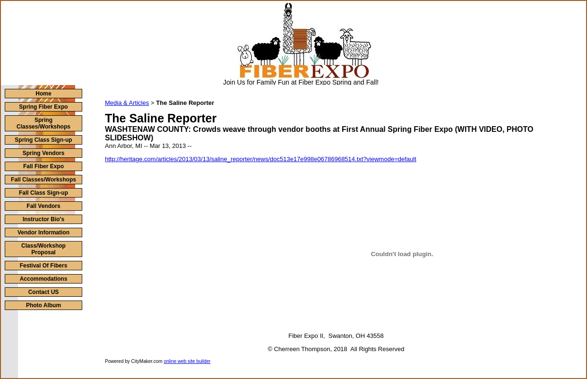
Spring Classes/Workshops (43, 123)
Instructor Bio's (43, 219)
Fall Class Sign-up (43, 193)
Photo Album (43, 305)
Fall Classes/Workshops (43, 179)
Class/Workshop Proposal (43, 249)
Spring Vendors (44, 153)
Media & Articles (127, 102)
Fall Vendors (43, 206)
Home (43, 93)
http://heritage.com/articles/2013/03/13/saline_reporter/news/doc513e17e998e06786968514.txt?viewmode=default (260, 159)
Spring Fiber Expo (43, 106)
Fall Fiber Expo (43, 166)
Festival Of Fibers (44, 265)
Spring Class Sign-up (43, 140)
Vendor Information (43, 232)
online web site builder (187, 361)
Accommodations (44, 279)
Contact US (43, 292)
